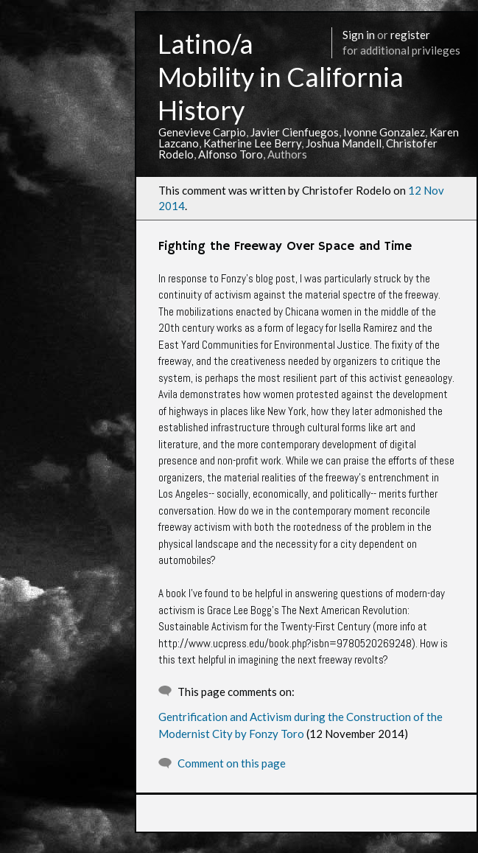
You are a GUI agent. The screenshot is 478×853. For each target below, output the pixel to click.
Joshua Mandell (344, 143)
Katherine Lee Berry (252, 143)
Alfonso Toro (230, 154)
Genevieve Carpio (202, 132)
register (410, 34)
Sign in (358, 34)
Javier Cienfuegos (294, 132)
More (395, 836)
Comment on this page (232, 763)
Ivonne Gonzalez (384, 132)
